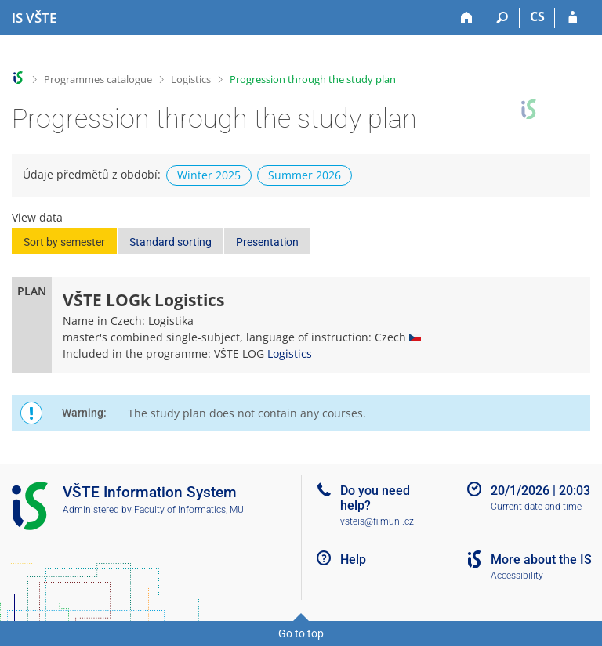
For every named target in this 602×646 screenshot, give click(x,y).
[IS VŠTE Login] (572, 18)
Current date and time (536, 506)
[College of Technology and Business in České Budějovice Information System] (34, 18)
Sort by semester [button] (64, 242)
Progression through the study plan (313, 79)
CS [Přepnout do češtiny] (537, 16)
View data (37, 217)
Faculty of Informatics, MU (189, 509)
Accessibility (517, 575)
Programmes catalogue (98, 79)
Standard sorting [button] (170, 242)
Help (353, 559)
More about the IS (541, 559)
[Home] (466, 18)
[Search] (502, 18)
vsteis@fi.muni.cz (377, 521)
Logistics (191, 79)
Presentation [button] (267, 242)
